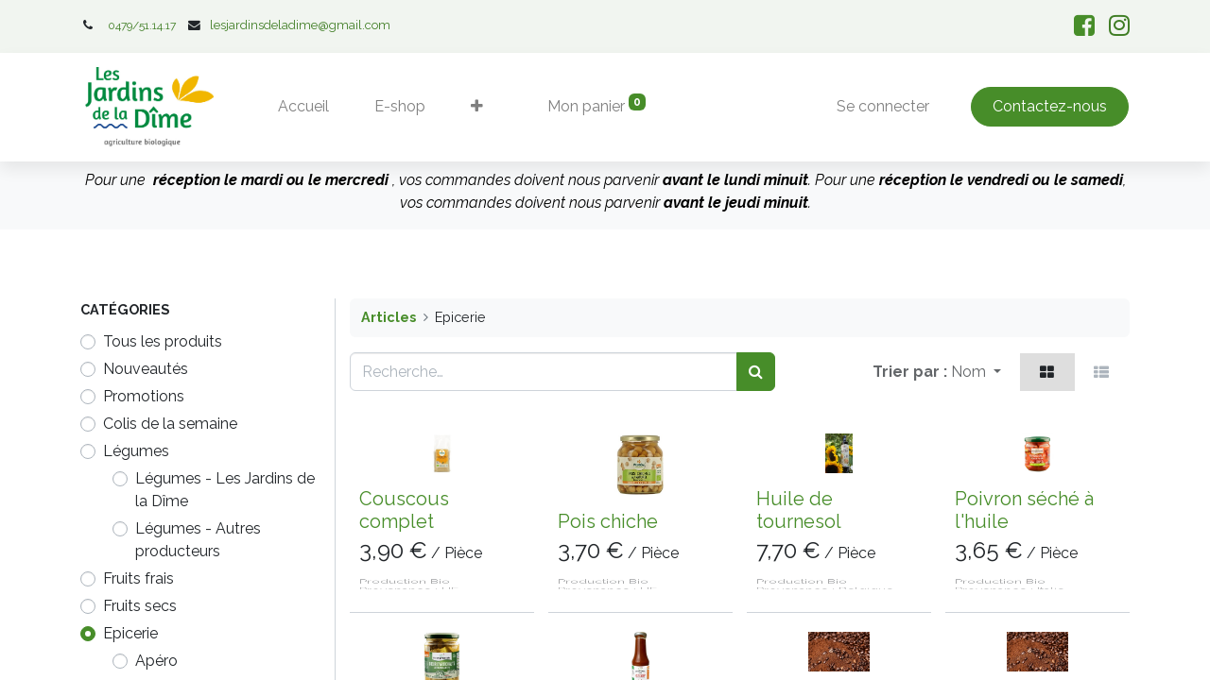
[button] (487, 107)
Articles (388, 317)
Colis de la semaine (170, 424)
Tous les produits (162, 341)
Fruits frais (138, 578)
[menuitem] (314, 107)
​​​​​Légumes (136, 451)
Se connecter (873, 106)
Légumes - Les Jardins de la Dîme (225, 489)
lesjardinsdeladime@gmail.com (300, 25)
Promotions (143, 396)
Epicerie (130, 633)
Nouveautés (145, 369)
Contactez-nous (1039, 106)
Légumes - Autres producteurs (198, 539)
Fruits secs (140, 606)
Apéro (156, 661)
